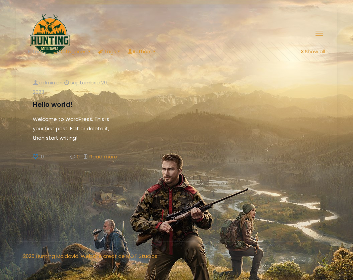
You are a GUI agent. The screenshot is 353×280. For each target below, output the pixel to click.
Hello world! (53, 104)
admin (47, 82)
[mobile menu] (319, 33)
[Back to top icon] (323, 256)
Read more (103, 156)
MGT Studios (141, 256)
